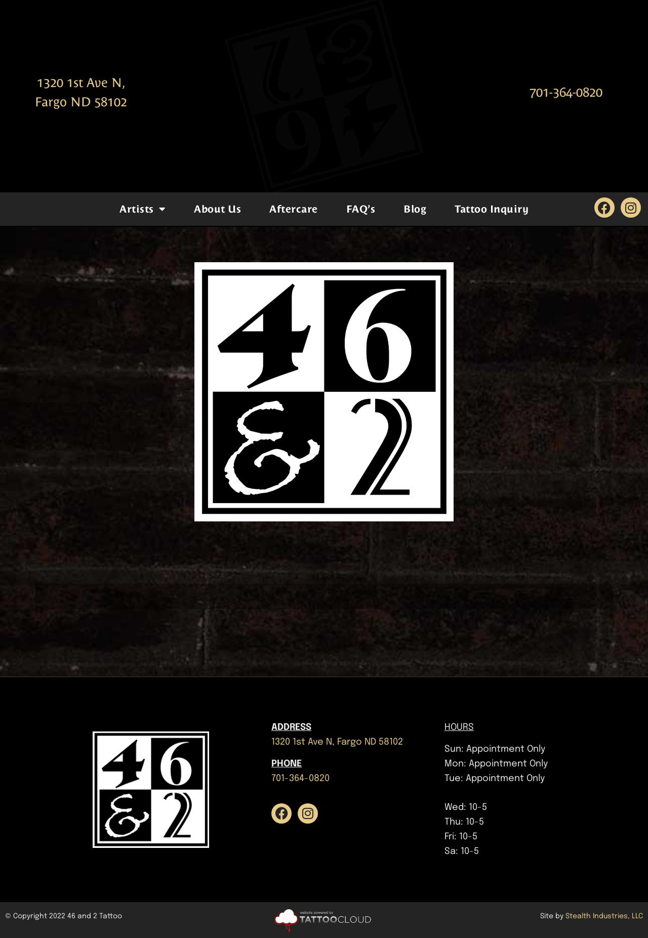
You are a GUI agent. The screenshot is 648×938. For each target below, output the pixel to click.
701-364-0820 (566, 92)
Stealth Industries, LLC (604, 916)
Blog (414, 209)
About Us (217, 209)
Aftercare (293, 209)
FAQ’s (361, 209)
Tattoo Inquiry (492, 209)
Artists (142, 209)
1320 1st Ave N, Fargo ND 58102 (337, 742)
